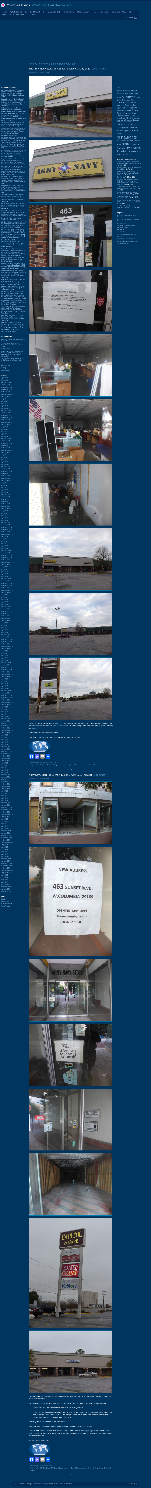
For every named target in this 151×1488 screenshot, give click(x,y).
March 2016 (5, 660)
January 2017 (6, 637)
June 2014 (4, 709)
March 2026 (5, 380)
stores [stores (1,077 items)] (127, 144)
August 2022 (5, 480)
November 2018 (6, 585)
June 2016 (4, 653)
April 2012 (4, 770)
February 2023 (6, 466)
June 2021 (4, 513)
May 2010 (4, 823)
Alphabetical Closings (18, 12)
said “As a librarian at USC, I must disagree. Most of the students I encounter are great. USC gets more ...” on (13, 224)
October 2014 (6, 700)
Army (68, 1468)
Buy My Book (35, 12)
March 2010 (5, 828)
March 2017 (5, 632)
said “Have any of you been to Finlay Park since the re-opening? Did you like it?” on (12, 317)
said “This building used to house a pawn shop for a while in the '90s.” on (13, 93)
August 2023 (5, 452)
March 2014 (5, 716)
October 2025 (6, 392)
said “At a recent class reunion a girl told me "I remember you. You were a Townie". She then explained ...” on (13, 198)
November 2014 (6, 697)
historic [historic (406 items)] (121, 124)
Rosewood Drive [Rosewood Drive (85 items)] (122, 141)
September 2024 (6, 422)
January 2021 (6, 525)
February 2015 (6, 690)
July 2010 (4, 819)
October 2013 (6, 728)
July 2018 (4, 595)
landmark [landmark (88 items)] (138, 125)
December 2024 (6, 415)
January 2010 (6, 833)
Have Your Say (68, 12)
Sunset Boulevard (76, 765)
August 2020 (5, 536)
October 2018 (6, 588)
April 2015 (4, 686)
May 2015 (4, 683)
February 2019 (6, 578)
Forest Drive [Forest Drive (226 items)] (130, 113)
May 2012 (4, 767)
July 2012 (4, 763)
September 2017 (6, 618)
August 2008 (5, 872)
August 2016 (5, 648)
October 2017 (6, 616)
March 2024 (5, 436)
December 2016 (6, 639)
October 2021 (6, 504)
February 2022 (6, 494)
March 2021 (5, 520)
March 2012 (5, 772)
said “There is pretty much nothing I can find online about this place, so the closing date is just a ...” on (12, 326)
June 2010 (4, 821)
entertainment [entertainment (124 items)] (134, 108)
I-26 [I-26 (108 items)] (128, 125)
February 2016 (6, 662)
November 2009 (6, 837)
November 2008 (6, 865)
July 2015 (4, 679)
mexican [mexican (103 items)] (120, 131)
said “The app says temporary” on (13, 116)
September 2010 (6, 814)
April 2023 (4, 462)
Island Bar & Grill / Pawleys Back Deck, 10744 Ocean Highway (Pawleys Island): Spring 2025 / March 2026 (12, 353)
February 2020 (6, 550)
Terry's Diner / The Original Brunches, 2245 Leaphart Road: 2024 (12, 344)
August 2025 (5, 396)
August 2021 (5, 508)
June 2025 (4, 401)
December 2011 (6, 779)
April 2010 (4, 826)
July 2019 (4, 567)
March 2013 (5, 744)
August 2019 (5, 564)
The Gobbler (121, 232)
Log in (3, 899)
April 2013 (4, 742)
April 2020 (4, 546)
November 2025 (6, 389)
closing (3, 368)
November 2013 (6, 725)
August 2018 (5, 592)
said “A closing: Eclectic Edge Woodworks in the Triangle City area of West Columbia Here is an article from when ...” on (13, 102)
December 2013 (6, 723)
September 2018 (6, 590)
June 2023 (4, 457)
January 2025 (6, 413)
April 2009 (4, 854)
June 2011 (4, 793)
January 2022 (6, 497)
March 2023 (5, 464)
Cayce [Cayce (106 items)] (119, 100)
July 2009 (4, 847)
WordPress (69, 1484)
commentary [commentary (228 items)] (123, 102)
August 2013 (5, 732)
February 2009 (6, 858)
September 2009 (6, 842)
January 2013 (6, 749)
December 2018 (6, 583)
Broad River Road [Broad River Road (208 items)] (127, 92)
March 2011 (5, 800)
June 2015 (4, 681)
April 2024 (4, 434)
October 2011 (6, 784)
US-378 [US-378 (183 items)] (137, 151)
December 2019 (6, 555)
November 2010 (6, 809)
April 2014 (4, 714)
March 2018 (5, 604)
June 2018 (4, 597)
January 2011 (6, 805)
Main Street (59, 723)
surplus (85, 765)
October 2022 (6, 476)
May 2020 (4, 543)
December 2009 (6, 835)
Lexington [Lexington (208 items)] (122, 127)
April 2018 (4, 602)
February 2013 (6, 746)
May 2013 (4, 739)
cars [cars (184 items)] (138, 97)
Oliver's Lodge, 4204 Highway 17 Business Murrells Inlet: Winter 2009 (129, 162)
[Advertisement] (75, 40)
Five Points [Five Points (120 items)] (126, 110)
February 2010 (6, 830)
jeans (83, 1468)
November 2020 (6, 529)
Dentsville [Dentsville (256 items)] (130, 105)
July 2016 (4, 651)
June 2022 (4, 485)
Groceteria (120, 229)
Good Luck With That (51, 12)
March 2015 (5, 688)
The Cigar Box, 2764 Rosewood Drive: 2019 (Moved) (127, 206)
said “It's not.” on (13, 109)
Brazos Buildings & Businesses (127, 241)
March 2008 (5, 884)
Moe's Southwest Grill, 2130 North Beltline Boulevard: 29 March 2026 (128, 201)
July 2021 (4, 511)
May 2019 (4, 571)
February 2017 (6, 634)
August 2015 (5, 676)
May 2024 (4, 431)
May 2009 (4, 851)
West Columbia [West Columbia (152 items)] (124, 154)
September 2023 (6, 450)
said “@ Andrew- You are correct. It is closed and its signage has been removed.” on (13, 145)
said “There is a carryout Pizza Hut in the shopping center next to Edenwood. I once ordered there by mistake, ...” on (13, 295)
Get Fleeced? (5, 349)
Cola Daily (42, 1422)
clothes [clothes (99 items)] (132, 100)
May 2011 (4, 795)
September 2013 (6, 730)
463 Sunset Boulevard (46, 765)
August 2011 (5, 788)
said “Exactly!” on (13, 266)
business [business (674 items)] (128, 97)
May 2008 (4, 879)
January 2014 (6, 721)
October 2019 (6, 560)
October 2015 (6, 672)
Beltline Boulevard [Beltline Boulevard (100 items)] (123, 91)
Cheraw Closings (122, 243)
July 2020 (4, 539)
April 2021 (4, 518)
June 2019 (4, 569)
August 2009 (5, 844)
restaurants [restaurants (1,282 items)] (127, 137)
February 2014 (6, 718)
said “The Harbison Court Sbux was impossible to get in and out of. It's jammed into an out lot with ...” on (12, 123)
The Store (31, 15)
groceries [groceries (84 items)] (137, 118)
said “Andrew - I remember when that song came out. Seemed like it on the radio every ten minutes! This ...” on (13, 138)
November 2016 (6, 641)
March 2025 (5, 408)
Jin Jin (55, 737)
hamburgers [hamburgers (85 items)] (121, 120)
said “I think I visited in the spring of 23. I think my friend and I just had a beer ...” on (13, 233)
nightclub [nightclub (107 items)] (127, 131)
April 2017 (4, 630)
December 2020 (6, 527)
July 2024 (4, 427)
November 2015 (6, 669)
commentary (5, 370)
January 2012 (6, 777)
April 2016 (4, 658)
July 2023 (4, 455)
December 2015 (6, 667)
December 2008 (6, 863)
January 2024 (6, 441)
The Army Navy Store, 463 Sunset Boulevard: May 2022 (59, 68)
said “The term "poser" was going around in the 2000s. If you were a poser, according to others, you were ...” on (13, 180)
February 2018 (6, 606)
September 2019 (6, 562)
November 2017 (6, 613)
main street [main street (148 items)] (132, 128)
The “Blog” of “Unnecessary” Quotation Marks (126, 226)
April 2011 (4, 798)
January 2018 (6, 609)
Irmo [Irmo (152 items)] (132, 124)
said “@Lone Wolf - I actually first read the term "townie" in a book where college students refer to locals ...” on (13, 213)
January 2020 (6, 553)
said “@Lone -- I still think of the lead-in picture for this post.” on (13, 259)
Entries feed (5, 901)
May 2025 (4, 403)
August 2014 (5, 704)
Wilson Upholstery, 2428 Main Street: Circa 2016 (127, 193)
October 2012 (6, 756)
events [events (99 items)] (119, 111)
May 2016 (4, 655)
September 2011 (6, 786)
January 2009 (6, 861)
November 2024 (6, 417)
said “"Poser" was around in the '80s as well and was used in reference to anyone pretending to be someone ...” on (13, 161)
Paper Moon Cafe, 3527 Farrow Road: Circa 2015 (127, 197)
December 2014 (6, 695)
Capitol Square (56, 726)
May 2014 (4, 711)
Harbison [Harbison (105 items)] (128, 120)
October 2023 (6, 448)
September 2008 (6, 870)
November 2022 (6, 473)
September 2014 (6, 702)
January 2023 (6, 469)
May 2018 (4, 599)
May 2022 (4, 487)
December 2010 (6, 807)
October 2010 (6, 812)
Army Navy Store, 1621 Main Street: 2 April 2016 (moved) (60, 775)
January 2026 (6, 385)
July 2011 (4, 791)
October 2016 (6, 644)
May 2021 (4, 515)
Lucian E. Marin (52, 1484)
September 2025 (6, 394)
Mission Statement (84, 12)
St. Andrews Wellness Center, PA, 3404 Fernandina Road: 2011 (12, 359)
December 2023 (6, 443)
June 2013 (4, 737)
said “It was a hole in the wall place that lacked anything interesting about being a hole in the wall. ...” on (13, 284)
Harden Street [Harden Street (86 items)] (128, 122)
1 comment (100, 775)
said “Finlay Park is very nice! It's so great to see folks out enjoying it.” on (13, 302)
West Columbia (94, 765)
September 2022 (6, 478)
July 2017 (4, 623)
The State (41, 1403)
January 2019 (6, 581)
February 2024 (6, 438)
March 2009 (5, 856)
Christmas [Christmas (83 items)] (125, 100)
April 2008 (4, 882)
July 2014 (4, 707)
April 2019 (4, 574)
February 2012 (6, 774)
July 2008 (4, 875)
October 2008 (6, 868)
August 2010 (5, 816)
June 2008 (4, 877)
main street (90, 1468)
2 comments (99, 68)
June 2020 (4, 541)
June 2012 (4, 765)
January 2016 (6, 665)
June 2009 (4, 849)
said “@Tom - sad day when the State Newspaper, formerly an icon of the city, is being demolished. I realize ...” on (13, 274)
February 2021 (6, 522)
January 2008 (6, 889)
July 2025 (4, 399)
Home (4, 12)
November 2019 (6, 557)
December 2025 (6, 387)
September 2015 (6, 674)
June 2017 (4, 625)
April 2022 (4, 490)
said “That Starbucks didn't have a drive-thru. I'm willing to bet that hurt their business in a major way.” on (13, 130)
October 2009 (6, 840)
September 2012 (6, 758)
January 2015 (6, 693)
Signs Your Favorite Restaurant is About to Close (114, 12)
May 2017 (4, 627)
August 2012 (5, 760)
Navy (96, 1468)
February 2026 (6, 382)
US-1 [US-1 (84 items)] (126, 152)
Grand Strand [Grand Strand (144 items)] (127, 118)
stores (67, 765)
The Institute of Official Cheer (126, 234)
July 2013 (4, 735)
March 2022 (5, 492)
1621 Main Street (44, 1468)
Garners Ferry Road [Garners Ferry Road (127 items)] (125, 116)
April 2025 (4, 406)
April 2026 (4, 378)
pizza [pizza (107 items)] (124, 134)
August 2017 (5, 620)
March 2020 (5, 548)
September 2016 (6, 646)
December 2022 (6, 471)
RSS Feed (129, 18)
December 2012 (6, 751)
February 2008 (6, 886)
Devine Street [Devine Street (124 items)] (122, 108)
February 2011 (6, 802)
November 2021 (6, 501)
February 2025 (6, 410)
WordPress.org (6, 906)
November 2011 (6, 781)
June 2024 (4, 429)
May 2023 (4, 459)
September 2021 (6, 506)
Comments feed (6, 904)
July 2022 (4, 483)
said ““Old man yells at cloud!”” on (11, 219)
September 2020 (6, 534)
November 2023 (6, 445)
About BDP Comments (8, 331)
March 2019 (5, 576)
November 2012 (6, 753)
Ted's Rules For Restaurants (13, 15)
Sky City (119, 236)
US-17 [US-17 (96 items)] (130, 152)
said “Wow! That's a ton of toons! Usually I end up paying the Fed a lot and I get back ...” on (12, 206)
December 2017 (6, 611)
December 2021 (6, 499)
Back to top (131, 1484)
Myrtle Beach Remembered (126, 239)
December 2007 (6, 891)
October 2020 (6, 532)
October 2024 (6, 420)
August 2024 (5, 424)
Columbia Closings (18, 5)
